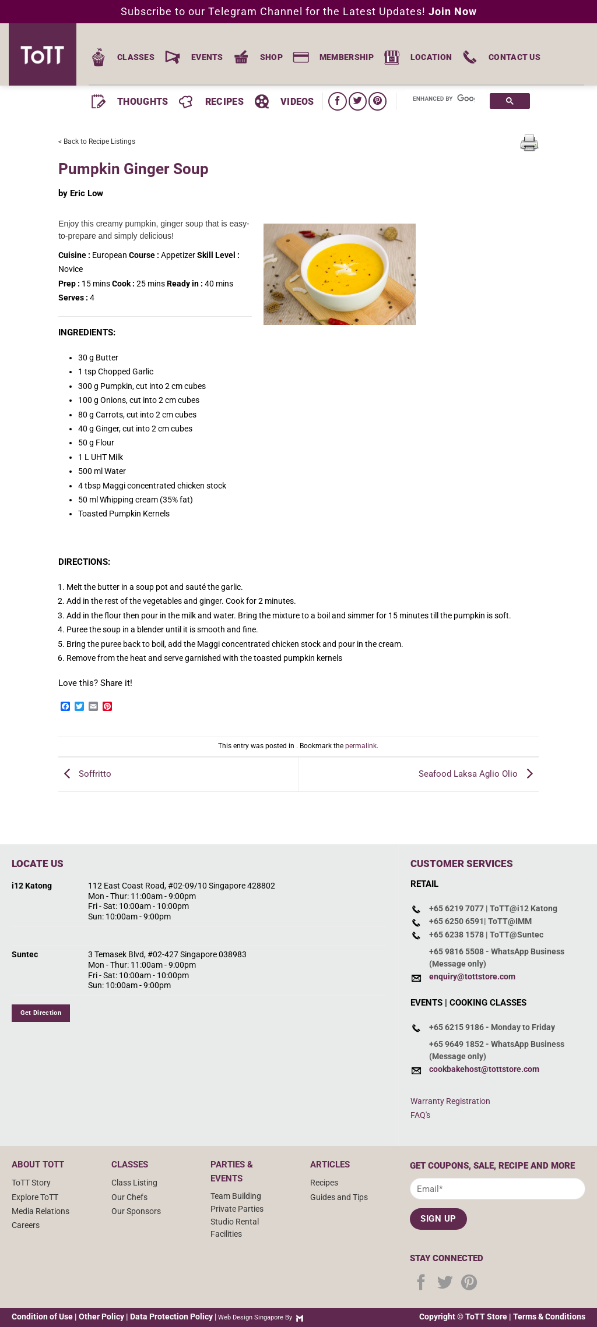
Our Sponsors (136, 1211)
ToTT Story (31, 1182)
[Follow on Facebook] (337, 101)
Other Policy (101, 1316)
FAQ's (420, 1115)
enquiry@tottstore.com (472, 976)
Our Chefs (129, 1197)
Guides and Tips (339, 1197)
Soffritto (84, 774)
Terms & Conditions (549, 1316)
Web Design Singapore (250, 1317)
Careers (26, 1225)
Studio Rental (234, 1221)
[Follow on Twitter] (358, 101)
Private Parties (237, 1208)
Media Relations (40, 1211)
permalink (361, 746)
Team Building (235, 1196)
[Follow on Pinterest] (377, 101)
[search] (444, 99)
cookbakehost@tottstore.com (484, 1069)
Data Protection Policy (171, 1316)
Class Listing (134, 1182)
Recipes (324, 1182)
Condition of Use (42, 1316)
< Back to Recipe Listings (96, 141)
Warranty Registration (450, 1101)
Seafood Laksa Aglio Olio (479, 774)
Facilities (226, 1233)
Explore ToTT (35, 1197)
